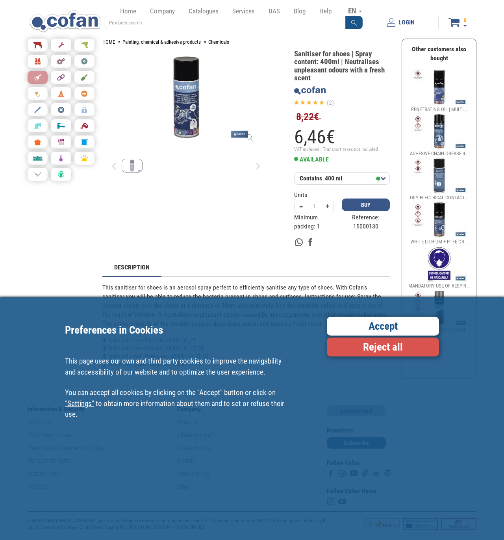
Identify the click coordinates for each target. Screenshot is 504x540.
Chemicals (218, 42)
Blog (300, 11)
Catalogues (204, 11)
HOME (108, 42)
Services (243, 11)
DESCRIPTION (132, 267)
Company (162, 11)
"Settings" (79, 403)
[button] (354, 22)
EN (355, 10)
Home (128, 11)
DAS (274, 11)
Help (325, 11)
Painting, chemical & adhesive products (161, 42)
